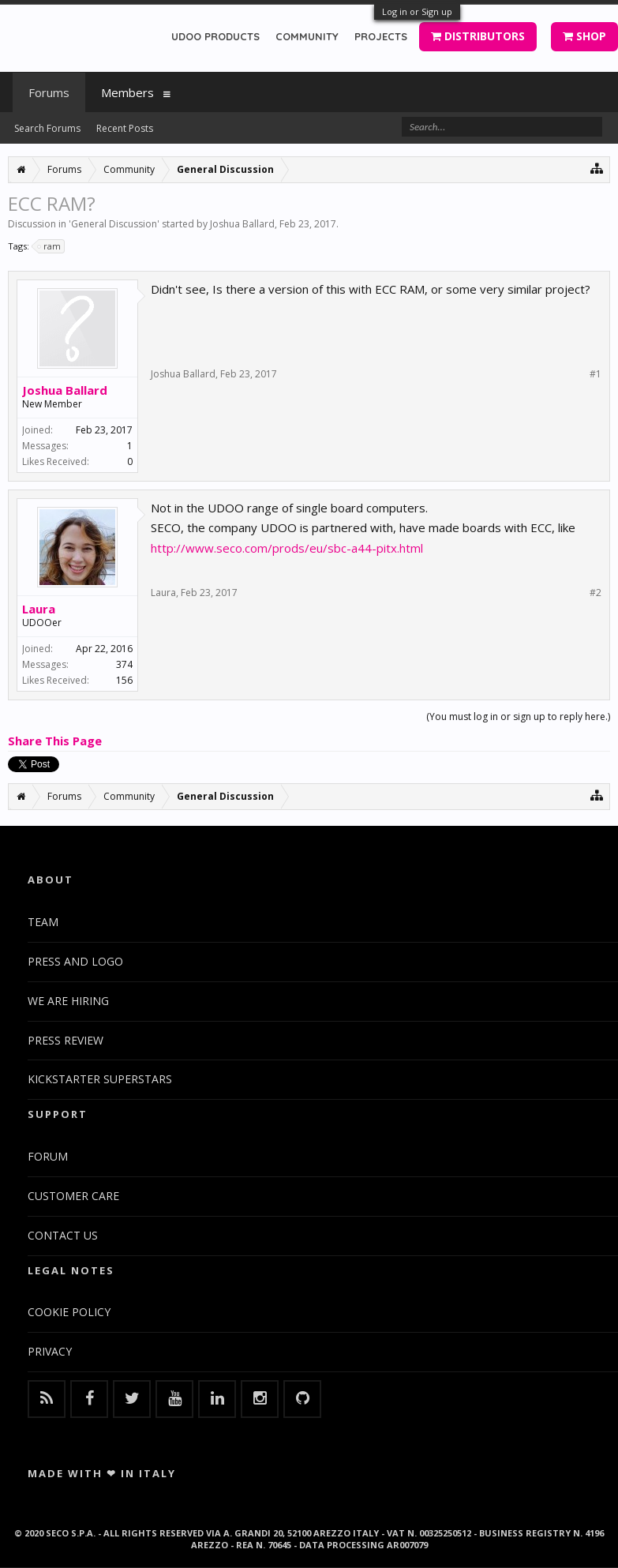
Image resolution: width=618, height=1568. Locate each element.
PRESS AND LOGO (75, 961)
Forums (48, 92)
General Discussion (114, 224)
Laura (38, 609)
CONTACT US (63, 1235)
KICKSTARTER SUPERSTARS (100, 1078)
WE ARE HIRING (68, 1000)
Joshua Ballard (242, 224)
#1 (595, 374)
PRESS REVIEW (65, 1040)
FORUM (48, 1156)
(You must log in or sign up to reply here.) (518, 716)
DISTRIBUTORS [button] (478, 35)
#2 (595, 593)
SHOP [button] (584, 35)
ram (50, 246)
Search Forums (47, 128)
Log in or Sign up (417, 11)
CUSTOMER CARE (73, 1195)
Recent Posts (124, 128)
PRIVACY (50, 1351)
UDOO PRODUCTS (215, 36)
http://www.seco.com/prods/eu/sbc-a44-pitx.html (287, 548)
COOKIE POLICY (69, 1311)
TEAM (43, 921)
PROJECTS (380, 36)
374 (124, 664)
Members (127, 92)
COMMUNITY (307, 36)
